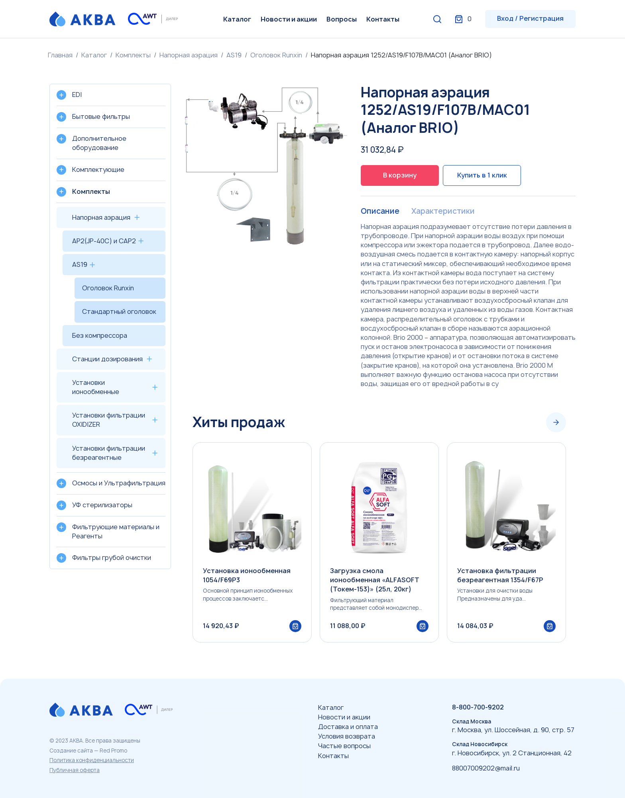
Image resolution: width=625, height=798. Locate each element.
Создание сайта (71, 750)
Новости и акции (289, 19)
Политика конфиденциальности (91, 760)
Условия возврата (346, 736)
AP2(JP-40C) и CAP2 (104, 240)
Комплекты (133, 55)
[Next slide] (556, 423)
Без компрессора (99, 335)
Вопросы (341, 19)
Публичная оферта (74, 770)
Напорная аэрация (188, 55)
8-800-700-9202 (478, 707)
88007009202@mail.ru (486, 768)
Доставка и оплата (348, 726)
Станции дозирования (107, 359)
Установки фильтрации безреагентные (108, 453)
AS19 (234, 55)
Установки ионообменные (95, 387)
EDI (77, 94)
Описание (380, 211)
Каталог (237, 19)
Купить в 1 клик (482, 175)
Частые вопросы (344, 745)
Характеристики (445, 211)
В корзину (400, 175)
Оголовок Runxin (276, 55)
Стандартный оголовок (119, 311)
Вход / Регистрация (530, 18)
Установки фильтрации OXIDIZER (108, 420)
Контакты (382, 19)
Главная (60, 55)
